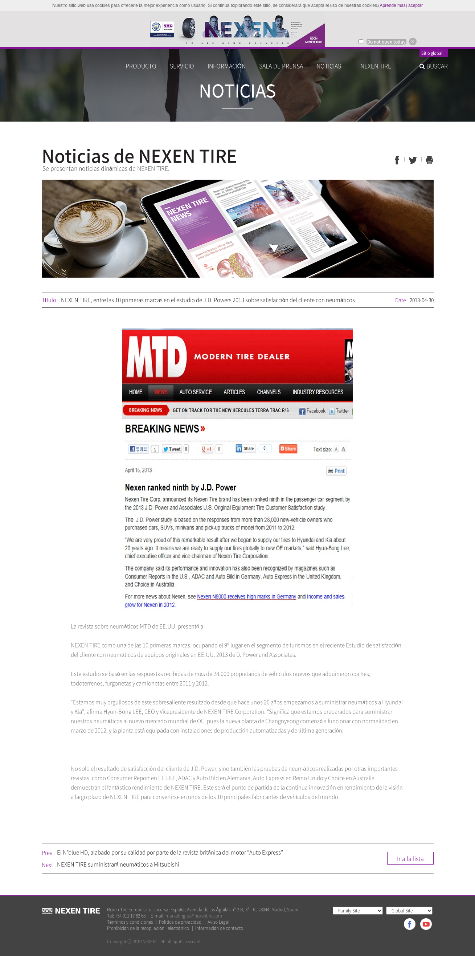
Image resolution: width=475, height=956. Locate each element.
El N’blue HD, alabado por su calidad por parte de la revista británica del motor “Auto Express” (170, 852)
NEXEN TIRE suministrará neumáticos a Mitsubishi (118, 864)
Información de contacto (219, 928)
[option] (237, 29)
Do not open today (386, 42)
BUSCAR (433, 65)
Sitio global (431, 53)
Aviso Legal (218, 922)
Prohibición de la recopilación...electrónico (148, 928)
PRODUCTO (141, 65)
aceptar (415, 5)
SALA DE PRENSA (281, 65)
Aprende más (392, 5)
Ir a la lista (410, 858)
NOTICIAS (331, 65)
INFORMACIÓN (227, 65)
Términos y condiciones (130, 922)
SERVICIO (182, 65)
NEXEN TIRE (375, 65)
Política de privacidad (180, 922)
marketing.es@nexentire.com (193, 915)
